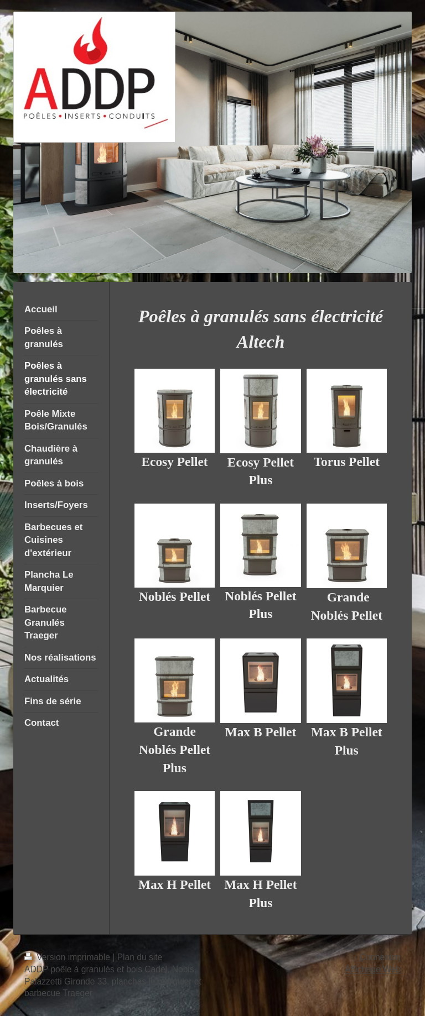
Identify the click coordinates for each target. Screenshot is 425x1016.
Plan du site (140, 957)
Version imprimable (68, 957)
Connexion (380, 957)
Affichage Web (373, 969)
